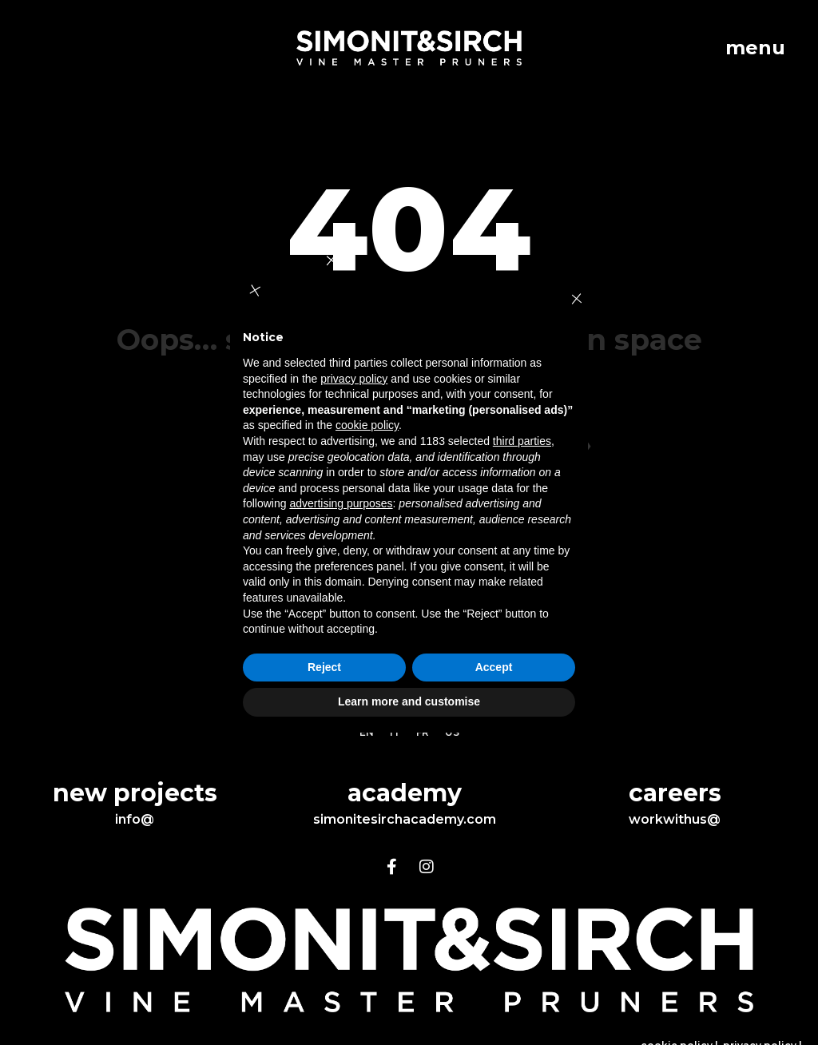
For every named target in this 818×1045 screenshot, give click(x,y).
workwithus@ (675, 819)
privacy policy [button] (353, 378)
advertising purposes (340, 503)
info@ (134, 819)
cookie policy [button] (367, 425)
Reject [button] (324, 667)
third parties (522, 441)
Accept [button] (494, 667)
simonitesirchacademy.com (404, 819)
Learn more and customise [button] (409, 701)
